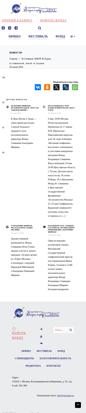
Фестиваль (44, 351)
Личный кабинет (17, 20)
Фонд (61, 351)
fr (3, 152)
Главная (13, 59)
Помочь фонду (53, 20)
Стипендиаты (24, 358)
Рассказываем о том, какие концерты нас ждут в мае (61, 108)
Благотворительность (55, 358)
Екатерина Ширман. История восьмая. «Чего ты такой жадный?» (25, 108)
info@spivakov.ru (65, 395)
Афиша (26, 351)
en (3, 102)
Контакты (53, 366)
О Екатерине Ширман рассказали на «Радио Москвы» (22, 228)
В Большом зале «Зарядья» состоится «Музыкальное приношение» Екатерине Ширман (61, 229)
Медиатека (33, 366)
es (3, 127)
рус (4, 77)
